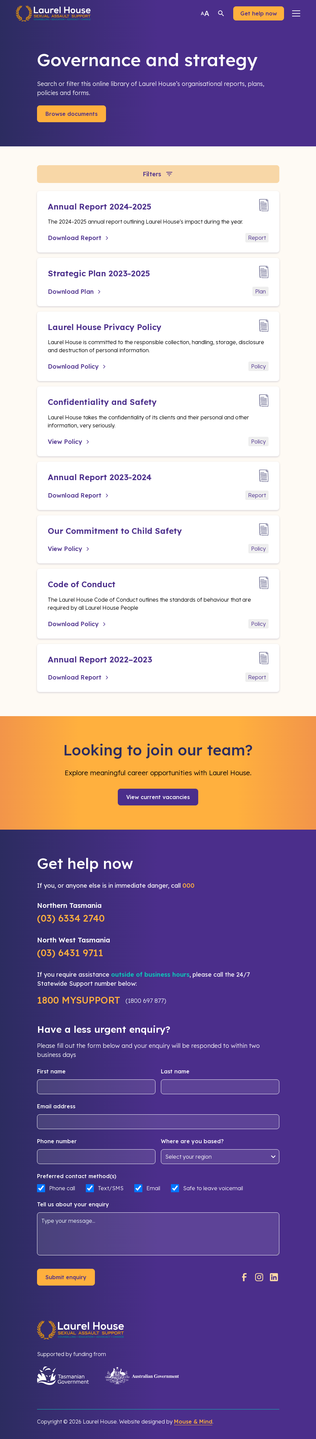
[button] (296, 13)
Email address (56, 1106)
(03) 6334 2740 (71, 918)
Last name (175, 1071)
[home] (53, 13)
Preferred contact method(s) (76, 1176)
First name (51, 1071)
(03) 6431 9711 (70, 953)
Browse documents (71, 113)
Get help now (258, 13)
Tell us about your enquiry (73, 1204)
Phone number (57, 1141)
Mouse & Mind (193, 1421)
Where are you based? (192, 1141)
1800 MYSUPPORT (78, 1000)
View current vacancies (158, 797)
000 (188, 885)
